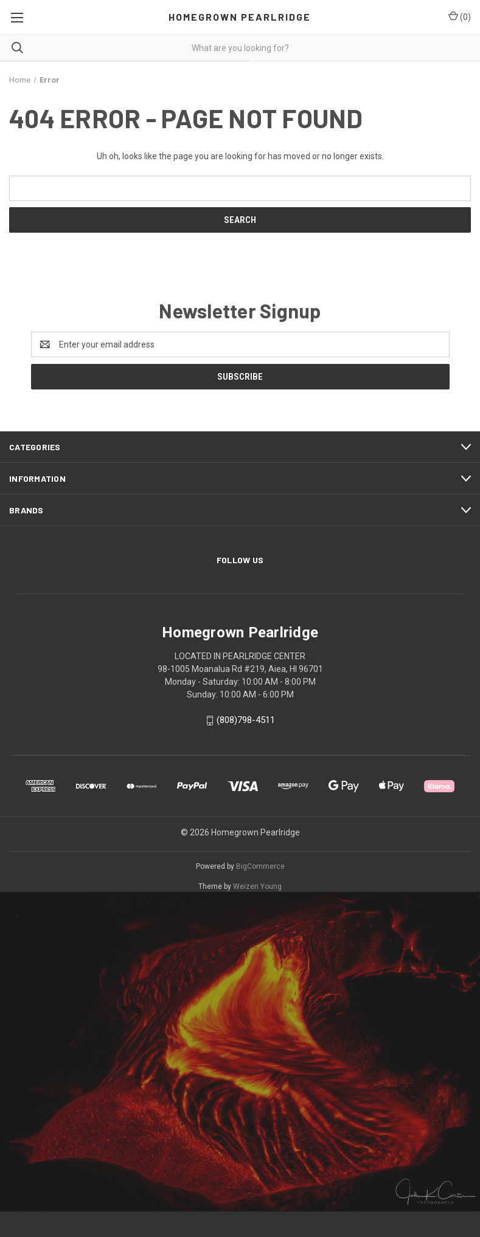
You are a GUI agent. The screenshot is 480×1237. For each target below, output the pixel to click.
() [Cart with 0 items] (459, 16)
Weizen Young (257, 886)
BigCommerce (260, 866)
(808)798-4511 (246, 719)
